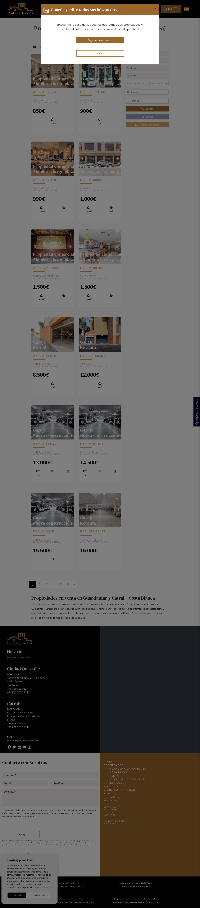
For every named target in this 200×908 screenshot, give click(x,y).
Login (100, 53)
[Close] (155, 8)
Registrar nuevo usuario (100, 40)
